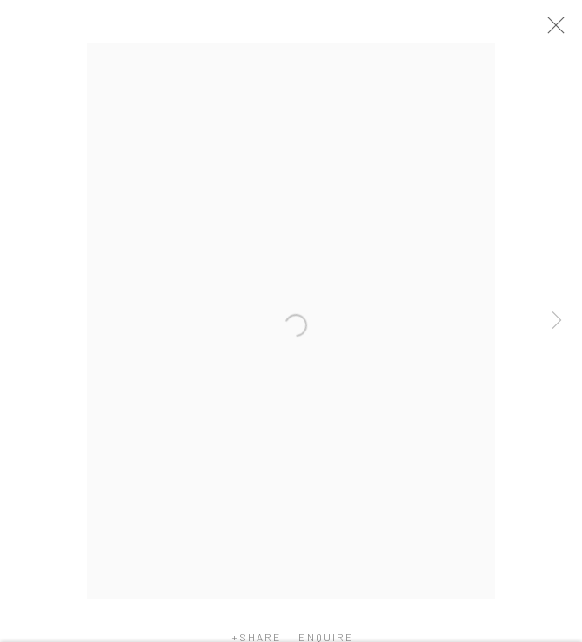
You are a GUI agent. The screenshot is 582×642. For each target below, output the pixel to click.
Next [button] (557, 321)
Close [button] (558, 30)
